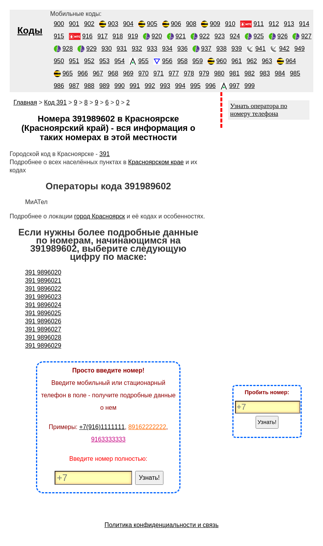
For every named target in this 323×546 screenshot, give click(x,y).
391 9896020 (43, 272)
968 (113, 73)
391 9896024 (43, 305)
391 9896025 (43, 313)
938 (221, 48)
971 (158, 73)
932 (137, 48)
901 (74, 24)
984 (280, 73)
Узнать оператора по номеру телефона (258, 109)
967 (98, 73)
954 (119, 61)
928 (67, 48)
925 (259, 36)
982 (249, 73)
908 (191, 24)
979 (204, 73)
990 (119, 85)
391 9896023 (43, 297)
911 (259, 24)
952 (89, 61)
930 (106, 48)
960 (221, 61)
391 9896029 (43, 345)
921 (180, 36)
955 (143, 61)
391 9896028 (43, 337)
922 (204, 36)
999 (249, 85)
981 (234, 73)
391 (105, 154)
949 (299, 48)
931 (122, 48)
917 (102, 36)
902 (89, 24)
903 (113, 24)
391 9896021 (43, 280)
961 (237, 61)
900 (59, 24)
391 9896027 (43, 329)
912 (274, 24)
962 (252, 61)
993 (165, 85)
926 (282, 36)
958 (182, 61)
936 (182, 48)
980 (219, 73)
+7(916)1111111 (102, 427)
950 (59, 61)
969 (128, 73)
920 (156, 36)
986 (59, 85)
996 (210, 85)
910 (230, 24)
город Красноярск (99, 216)
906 (176, 24)
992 (150, 85)
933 (152, 48)
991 (134, 85)
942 (284, 48)
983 (264, 73)
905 (152, 24)
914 (304, 24)
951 (74, 61)
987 (74, 85)
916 (87, 36)
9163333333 (108, 439)
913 (289, 24)
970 (143, 73)
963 (267, 61)
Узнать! (149, 477)
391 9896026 (43, 321)
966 (82, 73)
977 (173, 73)
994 (180, 85)
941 (260, 48)
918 (118, 36)
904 (128, 24)
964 (291, 61)
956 (167, 61)
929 (91, 48)
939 (237, 48)
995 (195, 85)
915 (59, 36)
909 (215, 24)
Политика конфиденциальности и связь (162, 525)
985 (295, 73)
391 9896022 (43, 288)
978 (189, 73)
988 (89, 85)
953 (104, 61)
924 (235, 36)
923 (220, 36)
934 (167, 48)
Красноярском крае (156, 162)
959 (197, 61)
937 (206, 48)
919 (133, 36)
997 (234, 85)
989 (104, 85)
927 (306, 36)
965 (67, 73)
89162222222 (147, 427)
